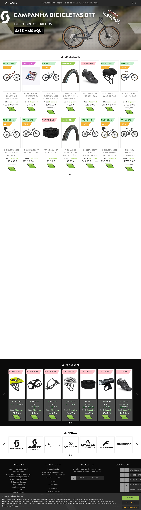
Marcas (82, 3)
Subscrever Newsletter (85, 478)
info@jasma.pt (53, 484)
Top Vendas (70, 365)
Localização (53, 469)
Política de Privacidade (18, 479)
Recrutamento (18, 492)
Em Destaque (70, 56)
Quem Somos (18, 472)
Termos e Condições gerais (18, 477)
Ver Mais (11, 109)
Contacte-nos (93, 3)
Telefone (53, 488)
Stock (7, 102)
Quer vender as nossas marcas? (18, 474)
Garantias (18, 490)
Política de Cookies (18, 482)
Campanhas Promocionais (18, 469)
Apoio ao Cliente (18, 487)
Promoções (58, 3)
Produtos (46, 3)
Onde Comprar (71, 3)
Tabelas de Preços (18, 484)
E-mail (53, 481)
